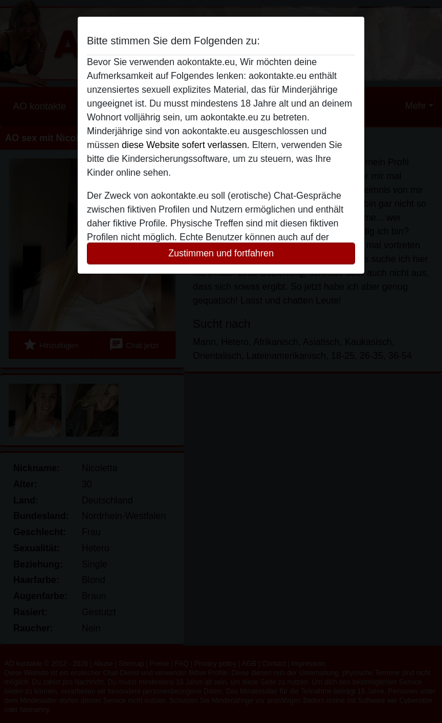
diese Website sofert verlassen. (185, 145)
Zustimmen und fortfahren (220, 253)
